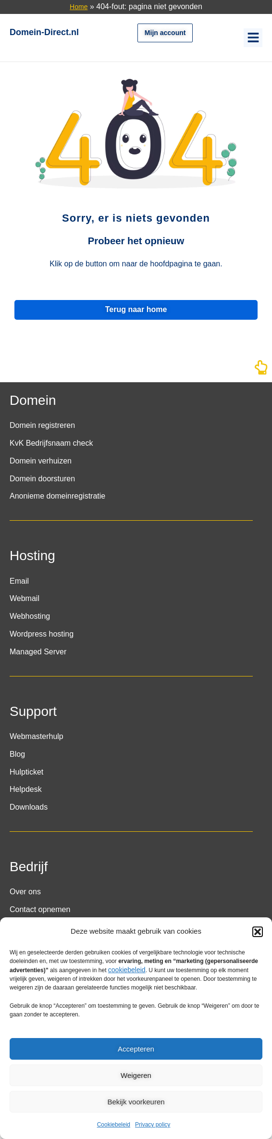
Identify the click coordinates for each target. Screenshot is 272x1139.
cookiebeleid (127, 970)
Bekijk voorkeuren (135, 1102)
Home (78, 7)
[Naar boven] (261, 370)
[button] (257, 932)
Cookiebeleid (113, 1124)
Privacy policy (152, 1124)
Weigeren (136, 1075)
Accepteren (136, 1049)
